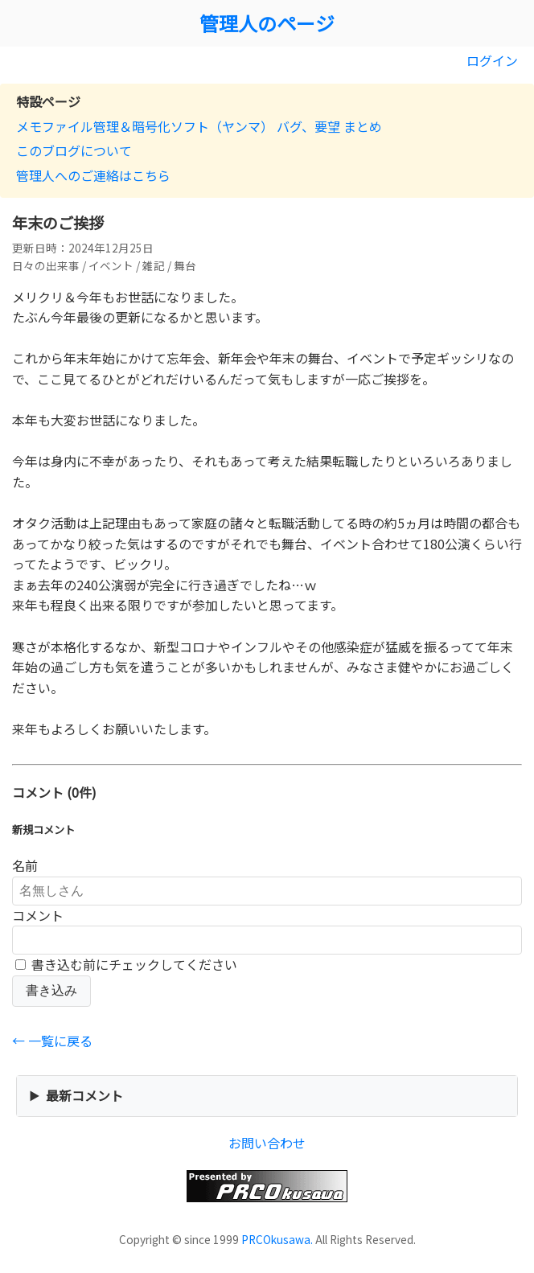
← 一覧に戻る (52, 1040)
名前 (25, 865)
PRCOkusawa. (277, 1239)
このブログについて (74, 150)
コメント (38, 915)
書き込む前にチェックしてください (126, 964)
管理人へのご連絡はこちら (93, 175)
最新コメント (84, 1095)
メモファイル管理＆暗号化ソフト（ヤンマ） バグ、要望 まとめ (199, 126)
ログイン (492, 60)
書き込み (51, 990)
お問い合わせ (267, 1142)
